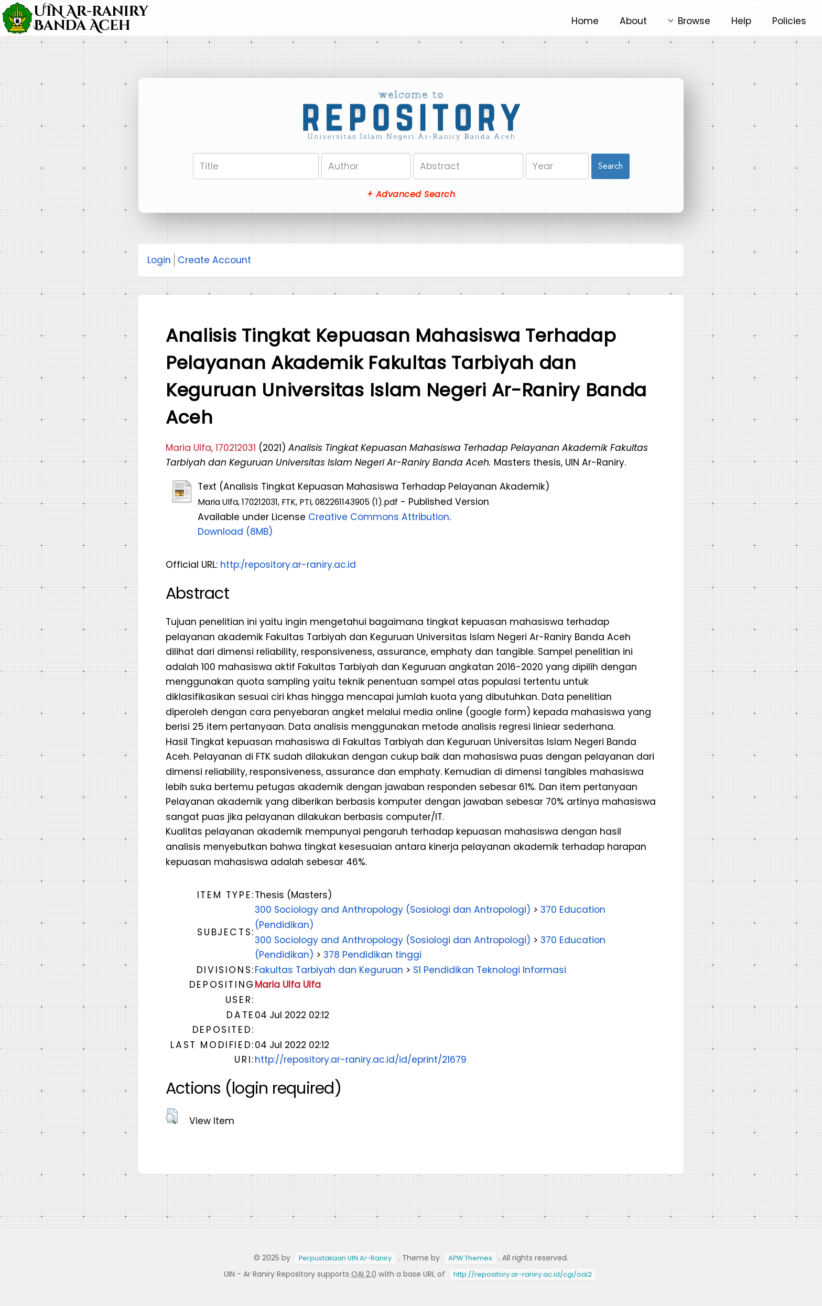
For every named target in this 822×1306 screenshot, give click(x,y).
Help (741, 21)
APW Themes (470, 1258)
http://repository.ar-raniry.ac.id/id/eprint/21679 (361, 1059)
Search (610, 166)
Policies (789, 21)
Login (159, 260)
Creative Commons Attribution (378, 517)
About (633, 21)
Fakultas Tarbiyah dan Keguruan (329, 970)
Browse (694, 21)
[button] (172, 1116)
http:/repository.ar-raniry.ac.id (288, 564)
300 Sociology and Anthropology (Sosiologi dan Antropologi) (393, 909)
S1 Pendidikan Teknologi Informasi (489, 970)
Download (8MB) (235, 531)
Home (585, 21)
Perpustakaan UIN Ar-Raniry (345, 1258)
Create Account (214, 260)
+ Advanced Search (411, 194)
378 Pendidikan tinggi (372, 954)
